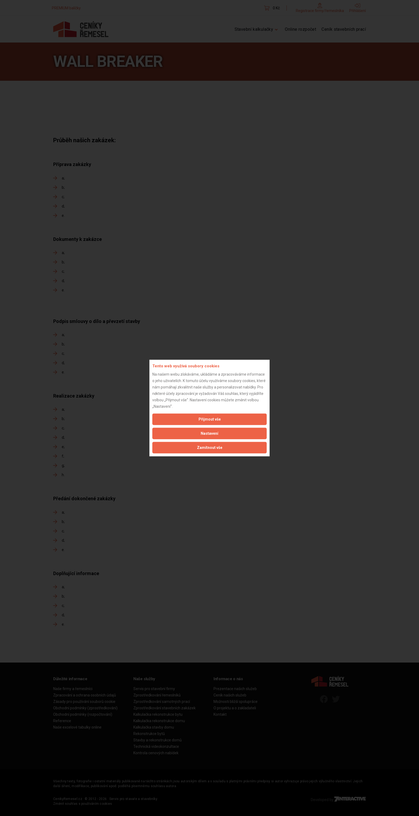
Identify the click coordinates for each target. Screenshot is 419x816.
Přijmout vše (210, 419)
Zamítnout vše (209, 447)
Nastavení (209, 433)
